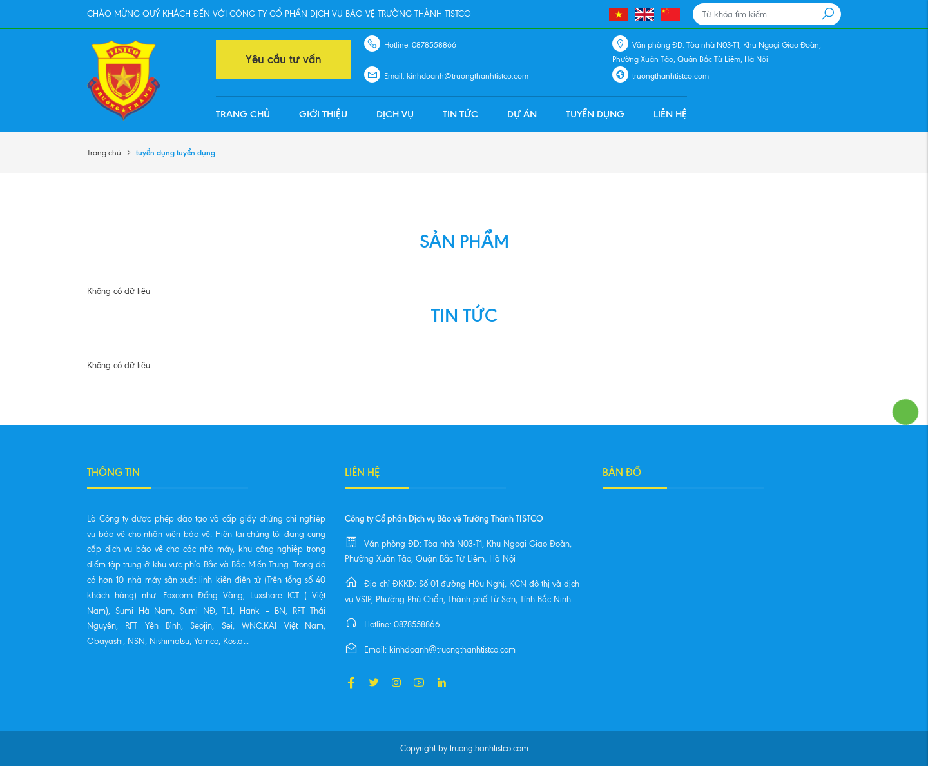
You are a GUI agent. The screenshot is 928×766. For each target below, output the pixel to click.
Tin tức (460, 114)
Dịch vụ (395, 114)
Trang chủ (243, 114)
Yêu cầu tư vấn (284, 59)
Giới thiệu (323, 114)
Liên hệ (670, 114)
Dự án (522, 114)
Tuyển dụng (595, 114)
